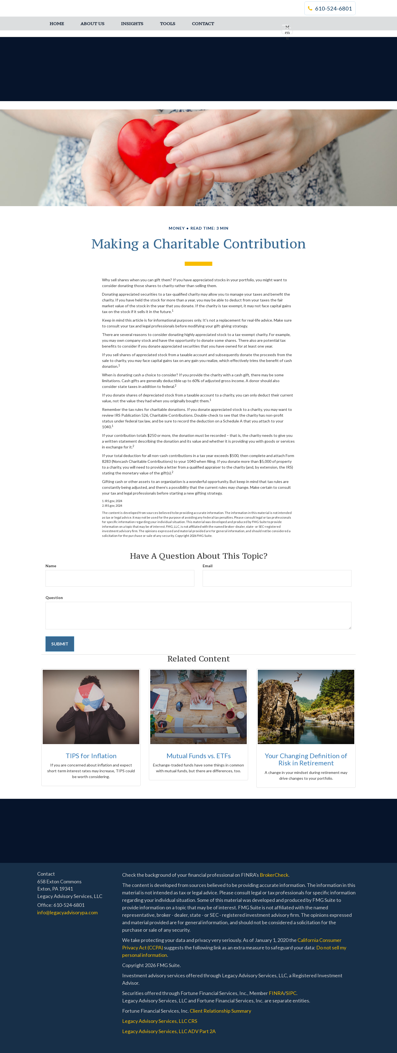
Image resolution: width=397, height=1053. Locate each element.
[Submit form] (59, 644)
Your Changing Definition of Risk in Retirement (306, 759)
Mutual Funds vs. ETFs (199, 756)
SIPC (291, 993)
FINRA (276, 993)
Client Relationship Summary (220, 1011)
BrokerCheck (274, 875)
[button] (92, 23)
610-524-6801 (330, 8)
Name (50, 565)
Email (208, 565)
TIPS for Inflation (91, 756)
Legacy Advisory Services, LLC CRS (159, 1021)
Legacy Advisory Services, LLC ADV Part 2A (169, 1031)
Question (54, 597)
